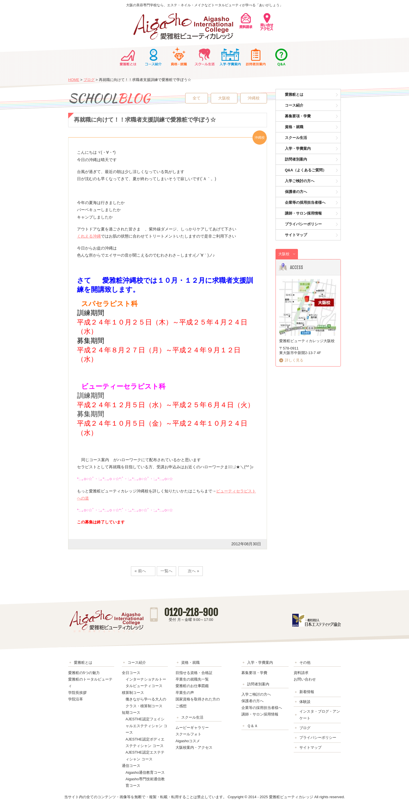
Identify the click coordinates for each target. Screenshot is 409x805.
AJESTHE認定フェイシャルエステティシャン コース (146, 726)
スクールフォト (188, 734)
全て (197, 98)
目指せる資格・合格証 (194, 673)
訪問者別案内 (255, 56)
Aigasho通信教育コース (145, 772)
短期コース (131, 712)
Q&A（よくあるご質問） (305, 170)
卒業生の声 (185, 692)
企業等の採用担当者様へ (305, 202)
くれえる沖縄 (89, 236)
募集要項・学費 (298, 116)
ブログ (89, 80)
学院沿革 (75, 699)
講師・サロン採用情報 (303, 213)
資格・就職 (179, 56)
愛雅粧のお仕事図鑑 (192, 686)
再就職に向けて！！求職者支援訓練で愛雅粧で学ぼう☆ (145, 120)
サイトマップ (296, 235)
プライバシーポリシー (303, 224)
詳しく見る (294, 360)
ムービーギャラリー (192, 727)
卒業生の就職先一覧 (192, 679)
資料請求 (301, 673)
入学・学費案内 (230, 56)
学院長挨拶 (77, 692)
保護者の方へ (296, 192)
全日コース (131, 673)
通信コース (131, 766)
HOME (73, 80)
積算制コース (133, 692)
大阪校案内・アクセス (194, 747)
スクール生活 (204, 56)
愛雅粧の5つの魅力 (84, 673)
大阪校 (224, 98)
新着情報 (306, 692)
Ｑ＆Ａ (281, 56)
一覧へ (166, 571)
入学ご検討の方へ (299, 181)
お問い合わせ (305, 679)
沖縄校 (254, 98)
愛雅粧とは (127, 56)
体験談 (304, 702)
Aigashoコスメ (188, 741)
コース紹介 (153, 56)
